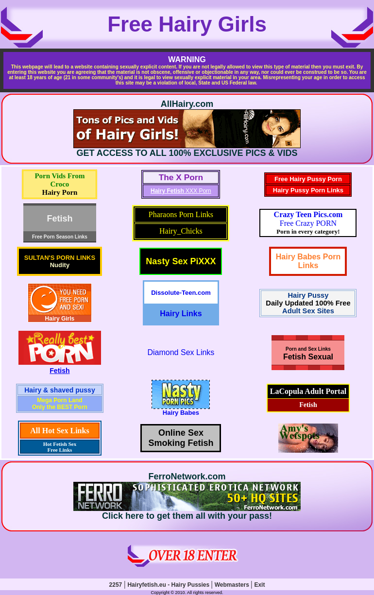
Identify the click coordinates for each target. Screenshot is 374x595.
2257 (115, 584)
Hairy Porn (59, 192)
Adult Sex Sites (308, 311)
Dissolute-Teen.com (181, 292)
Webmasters (233, 584)
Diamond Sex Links (180, 352)
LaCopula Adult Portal (308, 391)
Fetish (59, 370)
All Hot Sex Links (59, 430)
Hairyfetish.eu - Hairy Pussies (169, 584)
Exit (259, 584)
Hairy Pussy (308, 295)
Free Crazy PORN (308, 218)
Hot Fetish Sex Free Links (59, 447)
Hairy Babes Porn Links (308, 261)
